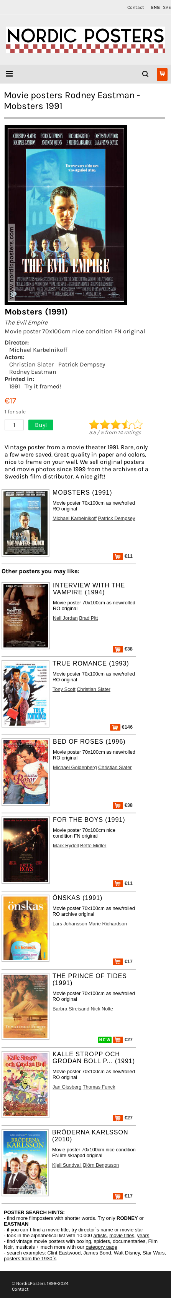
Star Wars (153, 1253)
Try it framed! (43, 386)
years (143, 1235)
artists (100, 1235)
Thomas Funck (99, 1087)
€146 (121, 727)
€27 (123, 1039)
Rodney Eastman (32, 371)
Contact (135, 7)
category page (101, 1247)
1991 (14, 386)
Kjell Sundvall (67, 1165)
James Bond (97, 1253)
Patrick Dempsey (81, 364)
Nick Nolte (102, 1009)
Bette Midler (93, 845)
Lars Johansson (70, 924)
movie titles (121, 1235)
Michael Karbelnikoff (38, 349)
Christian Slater (31, 364)
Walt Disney (127, 1253)
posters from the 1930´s (30, 1258)
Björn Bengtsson (101, 1165)
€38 (123, 649)
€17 (123, 961)
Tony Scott (64, 689)
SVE (167, 7)
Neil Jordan (65, 618)
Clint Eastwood (64, 1253)
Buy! (41, 424)
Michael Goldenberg (75, 767)
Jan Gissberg (67, 1087)
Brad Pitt (88, 618)
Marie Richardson (108, 924)
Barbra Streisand (71, 1009)
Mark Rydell (66, 845)
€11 (123, 556)
